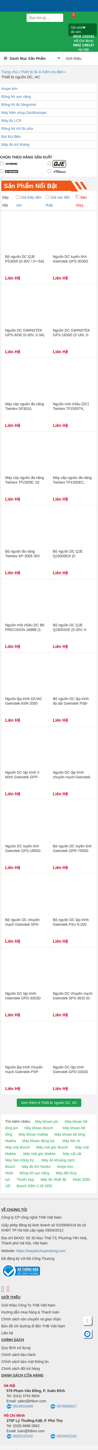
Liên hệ (7, 1333)
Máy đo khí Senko (36, 1167)
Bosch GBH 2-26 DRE (34, 1186)
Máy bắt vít (71, 1141)
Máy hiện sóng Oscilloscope (23, 113)
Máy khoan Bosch (39, 1128)
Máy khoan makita (33, 1134)
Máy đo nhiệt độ (53, 1179)
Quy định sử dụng (15, 1348)
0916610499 (19, 1406)
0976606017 (63, 1406)
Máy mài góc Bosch (52, 1147)
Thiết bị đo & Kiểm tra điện (42, 72)
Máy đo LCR (11, 121)
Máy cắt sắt (72, 1154)
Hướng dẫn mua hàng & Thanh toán (30, 1312)
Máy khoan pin (46, 1121)
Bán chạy (81, 201)
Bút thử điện (11, 136)
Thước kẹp (25, 1179)
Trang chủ (9, 72)
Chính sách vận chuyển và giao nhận (31, 1319)
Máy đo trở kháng (15, 144)
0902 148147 (83, 47)
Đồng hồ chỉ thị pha (17, 129)
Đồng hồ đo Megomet (18, 105)
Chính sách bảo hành (18, 1355)
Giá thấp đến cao (29, 201)
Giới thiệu (73, 58)
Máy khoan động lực (38, 1141)
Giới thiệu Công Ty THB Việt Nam (28, 1305)
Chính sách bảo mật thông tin (24, 1362)
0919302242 (63, 1436)
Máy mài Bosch (17, 1147)
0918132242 (19, 1436)
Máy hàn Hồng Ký (19, 1160)
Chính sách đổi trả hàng (20, 1369)
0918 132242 (83, 38)
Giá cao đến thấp (58, 201)
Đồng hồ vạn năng (16, 97)
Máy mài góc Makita (39, 1154)
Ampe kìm (9, 89)
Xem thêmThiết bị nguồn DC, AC (49, 1103)
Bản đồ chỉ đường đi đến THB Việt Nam (33, 1326)
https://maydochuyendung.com (41, 1251)
